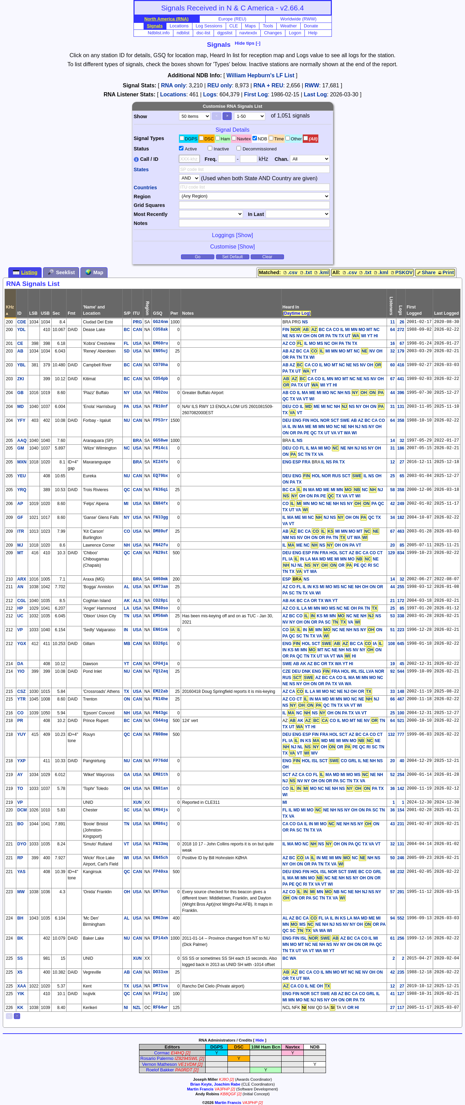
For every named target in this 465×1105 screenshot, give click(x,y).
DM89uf (160, 531)
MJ (20, 545)
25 (392, 475)
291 (400, 891)
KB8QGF (228, 1094)
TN (126, 616)
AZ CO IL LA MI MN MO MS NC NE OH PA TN (330, 608)
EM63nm (160, 918)
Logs (209, 94)
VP (20, 629)
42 (392, 503)
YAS (21, 871)
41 (392, 993)
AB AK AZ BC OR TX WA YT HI (323, 663)
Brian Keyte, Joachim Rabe (215, 1084)
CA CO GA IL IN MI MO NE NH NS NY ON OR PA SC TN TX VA (331, 827)
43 (392, 823)
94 (392, 918)
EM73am (160, 586)
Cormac (162, 1052)
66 (392, 699)
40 (401, 760)
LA (126, 608)
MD (20, 406)
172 (400, 600)
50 (392, 857)
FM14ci (160, 448)
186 (400, 448)
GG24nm (160, 322)
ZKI (20, 378)
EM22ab (160, 691)
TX (126, 691)
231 (400, 823)
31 (392, 406)
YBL (21, 365)
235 (400, 972)
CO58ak (160, 329)
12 (392, 462)
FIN (292, 330)
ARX (21, 579)
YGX (21, 643)
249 (400, 503)
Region (142, 196)
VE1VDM (187, 1064)
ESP (287, 579)
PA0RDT (183, 1069)
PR (20, 720)
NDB (262, 138)
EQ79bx (160, 475)
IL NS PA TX (333, 462)
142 (400, 788)
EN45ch (160, 857)
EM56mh (160, 616)
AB (20, 351)
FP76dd (160, 760)
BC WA (289, 958)
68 (392, 871)
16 (392, 343)
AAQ (22, 440)
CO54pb (160, 378)
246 (400, 857)
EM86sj (160, 823)
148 (400, 691)
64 (392, 329)
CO (127, 531)
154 (400, 810)
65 (401, 475)
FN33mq (160, 844)
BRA (137, 440)
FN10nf (160, 406)
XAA (21, 986)
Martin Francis (200, 1089)
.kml (321, 272)
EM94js (160, 810)
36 (392, 788)
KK (20, 1007)
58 (392, 489)
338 (400, 616)
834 (400, 552)
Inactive (221, 148)
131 (400, 406)
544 (400, 671)
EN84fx (160, 503)
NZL (137, 1007)
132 (391, 734)
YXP (21, 760)
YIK (20, 993)
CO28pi (160, 600)
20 (392, 545)
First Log (256, 94)
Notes (141, 223)
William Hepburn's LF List (260, 75)
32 (392, 351)
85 (401, 545)
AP (20, 503)
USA (137, 343)
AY (20, 774)
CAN (137, 329)
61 (392, 938)
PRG (137, 322)
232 (400, 871)
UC (20, 616)
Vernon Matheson (159, 1064)
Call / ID (146, 159)
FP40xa (160, 871)
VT (126, 844)
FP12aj (160, 993)
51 (392, 629)
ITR (20, 531)
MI (126, 503)
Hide (260, 1040)
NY (127, 392)
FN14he (160, 699)
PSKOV (401, 272)
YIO (21, 671)
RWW (312, 85)
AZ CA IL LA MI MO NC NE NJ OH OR (327, 691)
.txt (305, 272)
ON (127, 699)
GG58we (160, 440)
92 (392, 671)
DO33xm (160, 972)
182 (400, 517)
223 (400, 629)
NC (127, 448)
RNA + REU (268, 85)
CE (20, 343)
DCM (22, 810)
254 (400, 774)
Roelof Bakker (160, 1069)
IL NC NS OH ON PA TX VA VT (325, 713)
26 (401, 322)
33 (392, 691)
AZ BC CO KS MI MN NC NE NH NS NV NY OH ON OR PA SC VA (332, 619)
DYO (21, 844)
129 (391, 552)
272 (400, 329)
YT (126, 663)
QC (127, 489)
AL (126, 586)
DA (20, 663)
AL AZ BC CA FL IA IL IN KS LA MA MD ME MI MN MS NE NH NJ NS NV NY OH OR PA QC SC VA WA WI (334, 924)
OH (127, 788)
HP (20, 608)
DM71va (160, 986)
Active (191, 148)
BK (20, 938)
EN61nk (160, 629)
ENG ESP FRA (297, 462)
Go (197, 256)
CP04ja (160, 663)
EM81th (160, 774)
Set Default (232, 256)
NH (127, 545)
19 (392, 663)
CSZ (21, 691)
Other (296, 138)
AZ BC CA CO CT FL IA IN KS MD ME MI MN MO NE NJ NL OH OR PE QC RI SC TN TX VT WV (334, 744)
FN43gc (160, 713)
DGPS (191, 138)
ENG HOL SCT (307, 644)
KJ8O (224, 1079)
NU (127, 420)
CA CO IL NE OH (307, 986)
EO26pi (160, 643)
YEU (21, 475)
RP (20, 857)
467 (400, 699)
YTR (21, 699)
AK (127, 600)
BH (20, 918)
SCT (287, 774)
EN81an (160, 788)
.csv (290, 272)
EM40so (160, 608)
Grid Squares (149, 205)
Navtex (244, 138)
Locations (173, 94)
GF (20, 517)
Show (140, 116)
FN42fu (160, 545)
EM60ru (160, 343)
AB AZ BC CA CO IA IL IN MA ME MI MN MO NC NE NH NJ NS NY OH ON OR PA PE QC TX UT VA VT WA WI (334, 426)
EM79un (160, 891)
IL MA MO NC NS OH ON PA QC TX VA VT (332, 844)
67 (401, 343)
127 (400, 993)
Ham (225, 138)
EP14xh (160, 938)
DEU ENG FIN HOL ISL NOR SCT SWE (320, 871)
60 (392, 365)
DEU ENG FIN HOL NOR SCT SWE (316, 420)
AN (20, 586)
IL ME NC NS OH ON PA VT (322, 545)
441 (400, 378)
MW (21, 891)
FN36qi (160, 489)
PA (126, 406)
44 (392, 392)
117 (400, 1007)
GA (127, 774)
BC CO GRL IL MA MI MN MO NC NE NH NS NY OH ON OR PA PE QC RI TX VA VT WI (332, 878)
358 (400, 420)
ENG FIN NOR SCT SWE (306, 993)
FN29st (160, 552)
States (141, 169)
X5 (20, 972)
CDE (21, 322)
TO (20, 788)
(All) (313, 138)
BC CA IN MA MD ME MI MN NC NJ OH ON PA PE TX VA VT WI (333, 493)
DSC (209, 138)
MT (20, 552)
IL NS (297, 440)
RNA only (173, 85)
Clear (267, 256)
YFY (21, 420)
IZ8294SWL (186, 1058)
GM (20, 448)
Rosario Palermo (156, 1058)
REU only (219, 85)
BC (127, 329)
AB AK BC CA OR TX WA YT (310, 600)
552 (400, 918)
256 (400, 938)
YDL (21, 329)
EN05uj (160, 351)
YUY (21, 734)
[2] (188, 1052)
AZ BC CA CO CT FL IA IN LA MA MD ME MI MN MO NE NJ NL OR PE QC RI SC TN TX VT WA (333, 562)
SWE (287, 663)
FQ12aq (160, 671)
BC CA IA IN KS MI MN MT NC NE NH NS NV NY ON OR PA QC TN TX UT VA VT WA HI (333, 650)
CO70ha (160, 365)
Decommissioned (260, 148)
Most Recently (151, 214)
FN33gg (160, 517)
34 (392, 517)
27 (401, 462)
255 (400, 586)
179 (400, 351)
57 (392, 891)
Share (426, 272)
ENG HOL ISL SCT (311, 761)
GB (20, 392)
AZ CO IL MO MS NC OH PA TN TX (320, 343)
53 (392, 616)
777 (400, 734)
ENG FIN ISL (307, 938)
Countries (145, 187)
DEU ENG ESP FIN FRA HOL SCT (315, 552)
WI (126, 857)
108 (391, 643)
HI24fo (160, 462)
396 (400, 392)
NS (305, 322)
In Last (256, 214)
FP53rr (160, 420)
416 (400, 365)
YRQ (21, 489)
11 (392, 322)
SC (127, 810)
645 (400, 643)
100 (400, 713)
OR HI (353, 1007)
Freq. (211, 159)
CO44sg (160, 720)
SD (127, 351)
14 (392, 440)
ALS (137, 600)
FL (126, 343)
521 (400, 720)
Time (279, 138)
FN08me (160, 734)
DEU (287, 406)
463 (400, 531)
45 (401, 663)
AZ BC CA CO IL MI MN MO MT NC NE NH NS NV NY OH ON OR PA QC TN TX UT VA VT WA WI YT (332, 944)
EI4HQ (177, 1052)
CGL (21, 600)
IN (126, 629)
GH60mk (160, 579)
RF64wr (160, 1007)
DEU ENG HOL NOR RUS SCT (323, 476)
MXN (22, 462)
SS (20, 958)
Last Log (315, 94)
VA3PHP (222, 1089)
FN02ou (160, 392)
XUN (137, 802)
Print (445, 272)
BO (20, 823)
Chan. (282, 159)
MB (127, 643)
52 (392, 774)
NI (126, 1007)
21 (392, 600)
